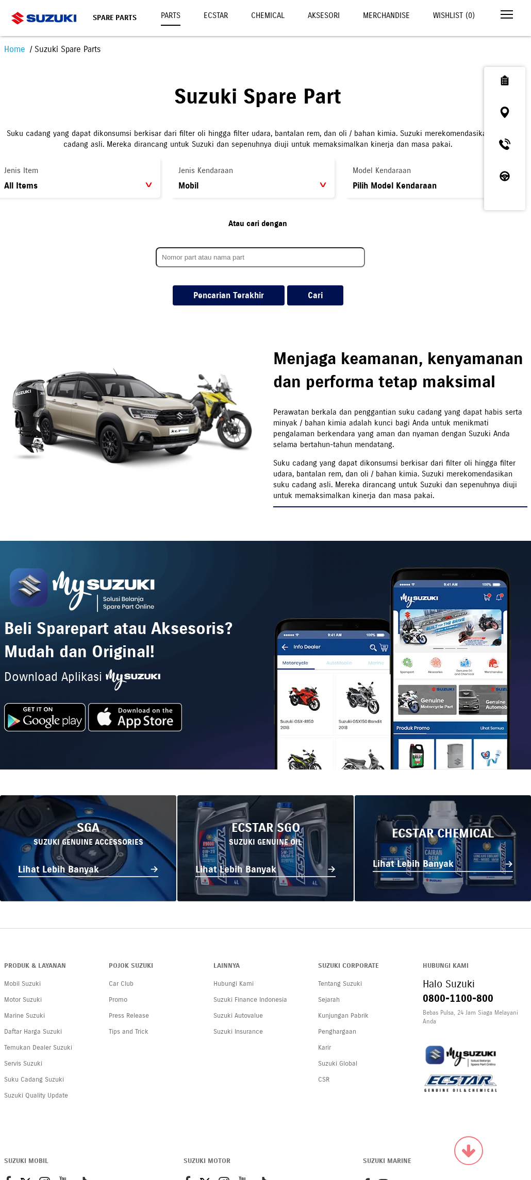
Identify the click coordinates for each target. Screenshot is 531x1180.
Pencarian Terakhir (228, 295)
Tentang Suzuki (340, 984)
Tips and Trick (128, 1032)
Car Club (121, 984)
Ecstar (216, 15)
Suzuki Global (337, 1063)
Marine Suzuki (24, 1016)
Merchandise (386, 15)
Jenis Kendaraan (205, 170)
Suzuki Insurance (238, 1032)
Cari (315, 295)
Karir (324, 1048)
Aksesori (324, 15)
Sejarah (329, 1000)
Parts (170, 15)
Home (14, 49)
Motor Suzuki (23, 1000)
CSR (323, 1079)
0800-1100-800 (458, 998)
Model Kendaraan (382, 170)
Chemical (268, 15)
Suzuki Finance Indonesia (250, 1000)
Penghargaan (337, 1032)
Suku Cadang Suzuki (34, 1079)
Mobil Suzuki (22, 984)
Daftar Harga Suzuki (33, 1032)
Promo (118, 1000)
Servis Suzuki (23, 1063)
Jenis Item (21, 170)
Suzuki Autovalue (238, 1016)
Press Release (129, 1016)
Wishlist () (454, 15)
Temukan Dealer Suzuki (38, 1048)
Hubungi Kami (233, 984)
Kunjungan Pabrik (343, 1016)
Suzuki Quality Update (36, 1095)
